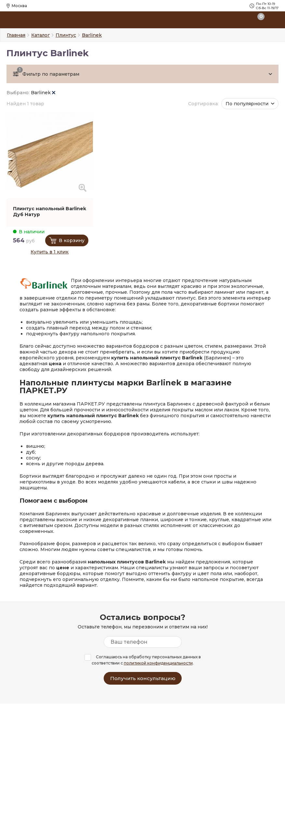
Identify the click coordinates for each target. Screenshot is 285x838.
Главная (16, 35)
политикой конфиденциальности (158, 663)
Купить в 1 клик (50, 252)
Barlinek (43, 93)
